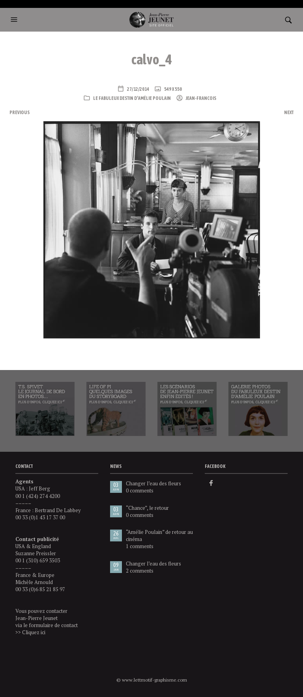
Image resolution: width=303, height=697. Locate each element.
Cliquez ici (33, 632)
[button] (16, 20)
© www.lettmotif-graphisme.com (151, 680)
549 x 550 (172, 89)
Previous (19, 112)
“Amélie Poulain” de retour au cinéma (159, 535)
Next (289, 112)
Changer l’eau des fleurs (153, 483)
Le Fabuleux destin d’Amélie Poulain (132, 98)
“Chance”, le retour (147, 507)
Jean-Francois (200, 98)
